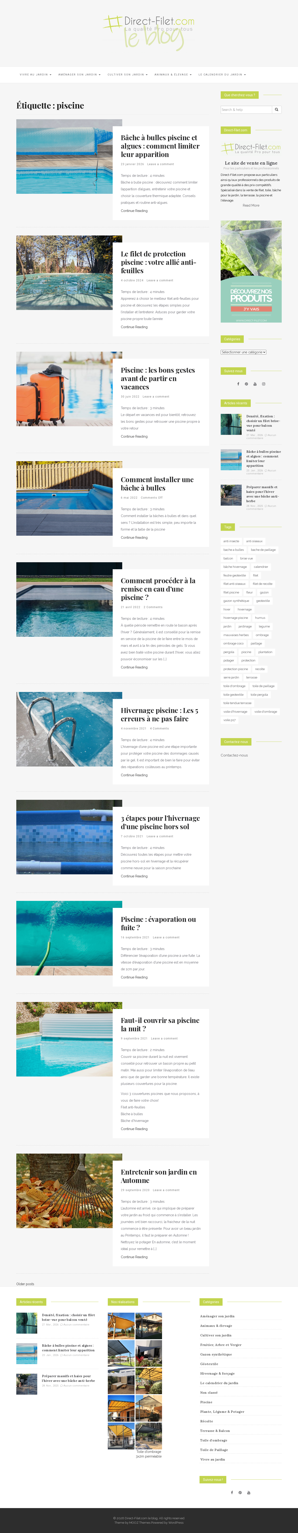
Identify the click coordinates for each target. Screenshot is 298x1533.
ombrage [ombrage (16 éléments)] (262, 635)
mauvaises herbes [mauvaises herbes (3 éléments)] (236, 635)
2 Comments (153, 607)
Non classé (209, 1392)
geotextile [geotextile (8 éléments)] (263, 601)
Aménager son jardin (79, 74)
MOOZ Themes (139, 1522)
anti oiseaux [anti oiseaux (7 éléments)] (254, 541)
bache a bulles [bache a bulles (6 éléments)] (234, 550)
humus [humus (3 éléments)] (260, 618)
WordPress (175, 1522)
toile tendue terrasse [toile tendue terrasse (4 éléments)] (237, 703)
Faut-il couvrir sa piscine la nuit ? (160, 1024)
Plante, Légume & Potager (222, 1412)
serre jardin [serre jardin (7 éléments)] (231, 677)
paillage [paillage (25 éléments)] (256, 643)
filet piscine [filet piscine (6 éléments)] (231, 592)
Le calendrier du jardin (222, 74)
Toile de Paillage (214, 1450)
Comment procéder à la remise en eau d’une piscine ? (158, 589)
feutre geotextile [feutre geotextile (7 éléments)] (235, 575)
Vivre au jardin (35, 74)
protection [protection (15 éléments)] (248, 660)
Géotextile (209, 1364)
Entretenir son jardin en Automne (159, 1176)
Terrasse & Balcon (215, 1431)
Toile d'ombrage (213, 1440)
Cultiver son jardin (128, 74)
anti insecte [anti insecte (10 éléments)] (231, 541)
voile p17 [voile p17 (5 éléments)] (230, 720)
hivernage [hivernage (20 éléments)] (245, 609)
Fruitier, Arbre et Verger (220, 1345)
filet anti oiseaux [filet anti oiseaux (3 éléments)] (235, 584)
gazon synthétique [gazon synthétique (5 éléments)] (236, 601)
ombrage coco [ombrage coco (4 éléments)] (234, 643)
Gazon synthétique (216, 1354)
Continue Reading (134, 211)
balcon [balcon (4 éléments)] (228, 558)
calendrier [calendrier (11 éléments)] (261, 567)
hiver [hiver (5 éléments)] (227, 609)
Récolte (206, 1421)
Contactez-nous (234, 755)
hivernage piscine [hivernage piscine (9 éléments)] (236, 618)
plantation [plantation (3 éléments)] (265, 652)
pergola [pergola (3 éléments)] (229, 652)
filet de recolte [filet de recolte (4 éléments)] (262, 584)
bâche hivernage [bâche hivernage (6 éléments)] (235, 567)
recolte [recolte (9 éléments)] (260, 669)
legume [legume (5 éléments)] (264, 626)
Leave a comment (160, 164)
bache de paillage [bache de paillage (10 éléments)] (263, 550)
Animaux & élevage (173, 74)
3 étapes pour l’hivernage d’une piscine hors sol (160, 822)
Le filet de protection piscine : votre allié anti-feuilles (158, 262)
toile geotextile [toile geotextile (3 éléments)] (234, 694)
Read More (251, 205)
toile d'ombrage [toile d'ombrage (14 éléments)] (234, 686)
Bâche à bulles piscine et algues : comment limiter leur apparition (160, 146)
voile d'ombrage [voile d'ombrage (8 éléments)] (265, 711)
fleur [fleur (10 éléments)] (249, 592)
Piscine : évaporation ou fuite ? (158, 923)
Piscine (206, 1402)
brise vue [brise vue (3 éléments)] (246, 558)
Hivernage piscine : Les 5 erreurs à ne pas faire (159, 714)
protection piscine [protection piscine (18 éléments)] (236, 669)
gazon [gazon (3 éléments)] (264, 592)
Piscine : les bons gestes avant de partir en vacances (158, 378)
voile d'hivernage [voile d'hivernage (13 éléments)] (235, 711)
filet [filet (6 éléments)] (255, 575)
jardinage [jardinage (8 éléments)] (245, 626)
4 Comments (159, 728)
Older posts (25, 1284)
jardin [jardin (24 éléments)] (227, 626)
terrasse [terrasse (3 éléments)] (251, 677)
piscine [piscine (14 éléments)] (246, 652)
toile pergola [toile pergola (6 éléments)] (259, 694)
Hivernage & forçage (217, 1373)
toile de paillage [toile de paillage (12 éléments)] (263, 686)
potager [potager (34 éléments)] (229, 660)
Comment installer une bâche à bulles (157, 483)
